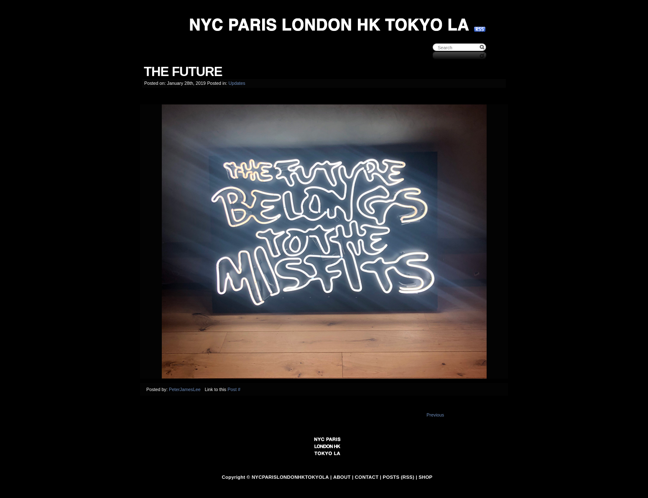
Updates (236, 83)
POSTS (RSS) (398, 477)
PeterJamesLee (185, 389)
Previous (435, 414)
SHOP (425, 477)
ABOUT (342, 477)
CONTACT (367, 477)
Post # (233, 389)
